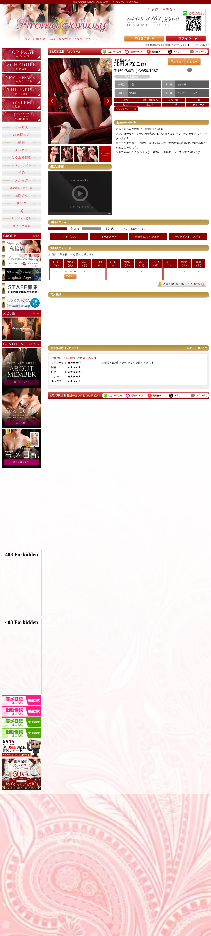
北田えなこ (204, 45)
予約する (70, 276)
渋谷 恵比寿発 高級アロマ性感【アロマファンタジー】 (167, 45)
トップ (195, 45)
